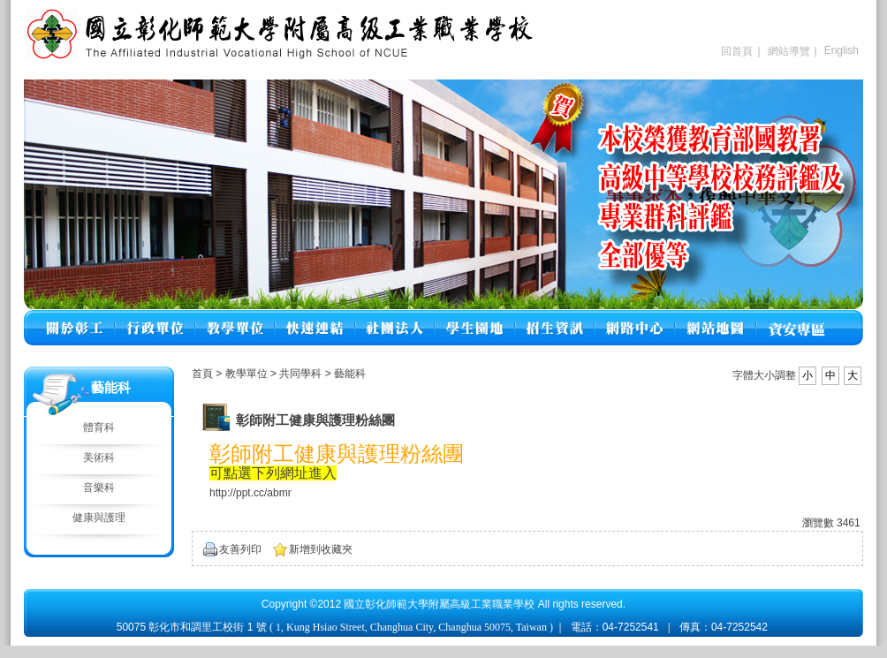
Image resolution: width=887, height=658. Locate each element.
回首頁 (737, 51)
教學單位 (247, 373)
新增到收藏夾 (321, 549)
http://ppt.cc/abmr (250, 493)
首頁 (202, 373)
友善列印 (240, 549)
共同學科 (301, 373)
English (841, 50)
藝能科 (350, 373)
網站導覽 (789, 51)
